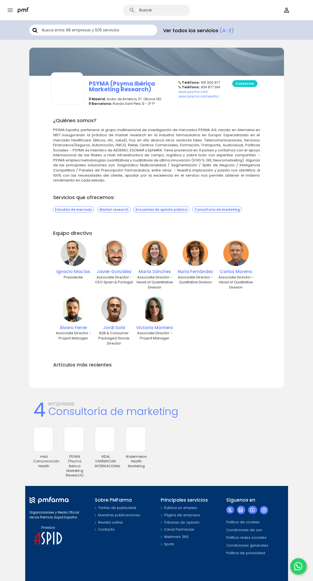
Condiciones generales (247, 545)
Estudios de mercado (73, 209)
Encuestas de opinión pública (161, 209)
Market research (113, 209)
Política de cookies (243, 522)
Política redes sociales (246, 537)
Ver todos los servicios (198, 30)
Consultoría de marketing (217, 209)
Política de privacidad (245, 553)
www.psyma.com (193, 91)
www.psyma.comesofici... (200, 96)
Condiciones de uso (244, 530)
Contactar (244, 83)
